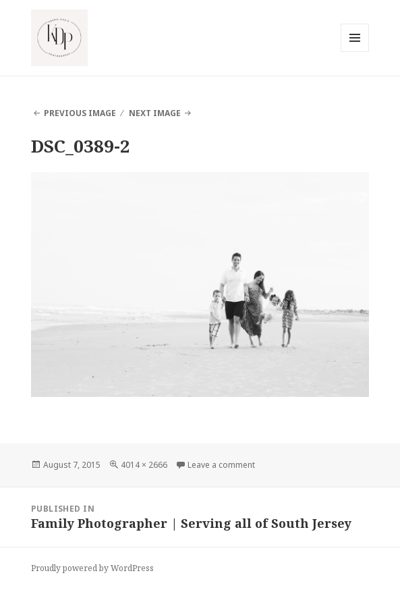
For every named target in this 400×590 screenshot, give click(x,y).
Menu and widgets (355, 51)
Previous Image (80, 113)
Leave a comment (221, 465)
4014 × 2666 (144, 465)
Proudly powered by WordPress (92, 568)
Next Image (155, 113)
